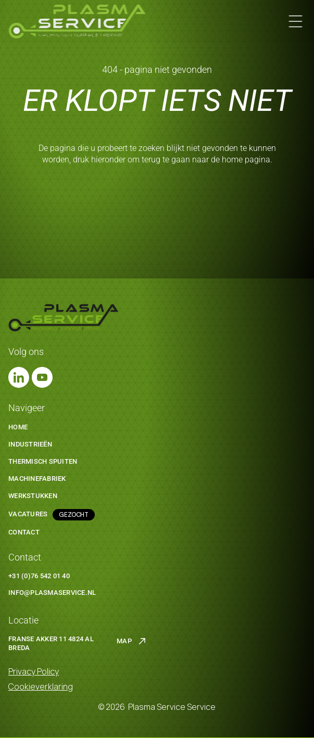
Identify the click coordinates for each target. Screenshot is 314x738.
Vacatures (27, 514)
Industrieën (30, 444)
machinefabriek (37, 478)
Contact (24, 532)
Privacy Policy (33, 671)
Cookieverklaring (40, 686)
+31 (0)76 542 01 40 (39, 576)
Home (18, 427)
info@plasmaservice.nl (52, 592)
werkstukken (32, 496)
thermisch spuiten (42, 461)
